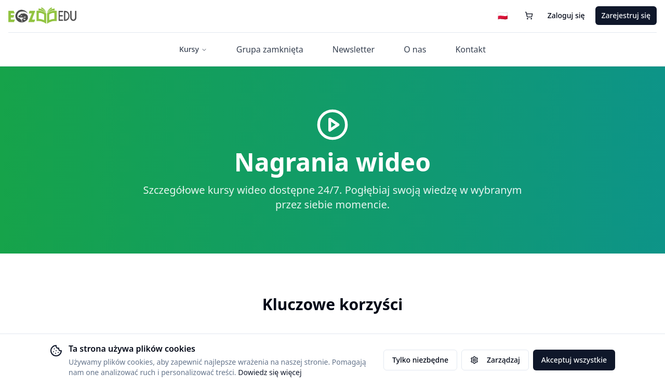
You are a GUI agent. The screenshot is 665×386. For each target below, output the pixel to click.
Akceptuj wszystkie (574, 360)
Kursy (193, 50)
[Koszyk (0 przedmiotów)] (529, 16)
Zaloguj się (566, 16)
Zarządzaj (495, 360)
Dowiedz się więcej (269, 372)
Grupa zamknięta (269, 50)
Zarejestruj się (626, 16)
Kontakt (470, 50)
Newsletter (353, 50)
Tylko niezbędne (420, 360)
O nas (415, 50)
